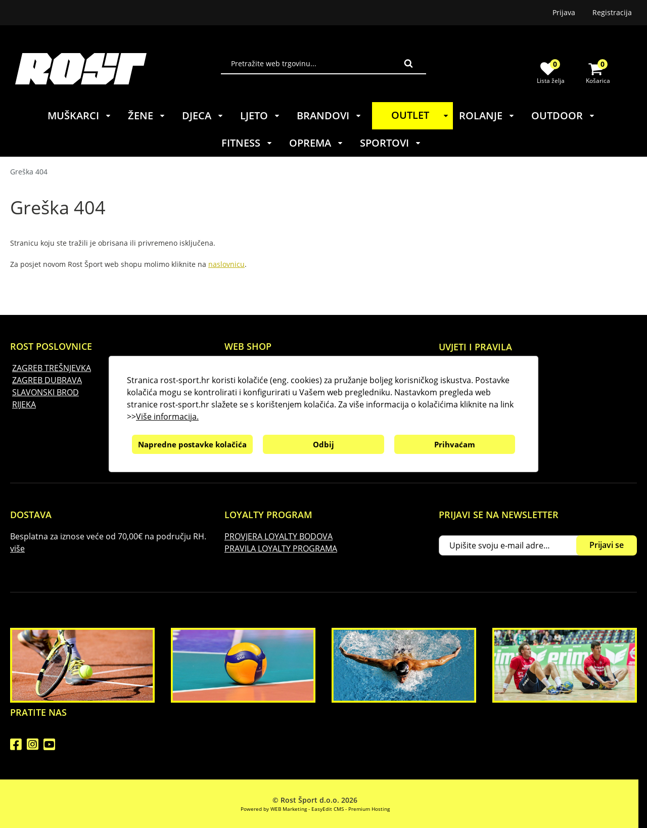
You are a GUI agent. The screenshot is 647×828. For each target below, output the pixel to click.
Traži (408, 63)
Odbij (323, 444)
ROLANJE (487, 115)
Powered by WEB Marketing (274, 808)
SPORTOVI (391, 143)
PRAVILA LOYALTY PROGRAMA (280, 548)
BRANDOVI (329, 115)
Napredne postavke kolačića (192, 444)
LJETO (260, 115)
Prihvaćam (454, 444)
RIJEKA (24, 404)
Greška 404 (29, 171)
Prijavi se (606, 544)
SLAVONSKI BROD (45, 392)
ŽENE (147, 115)
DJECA (203, 115)
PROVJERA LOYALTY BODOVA (278, 536)
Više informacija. (167, 416)
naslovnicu (226, 264)
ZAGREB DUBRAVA (47, 380)
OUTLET (421, 115)
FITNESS (247, 143)
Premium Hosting (369, 808)
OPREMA (316, 143)
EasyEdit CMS (327, 808)
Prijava (563, 12)
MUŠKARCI (80, 115)
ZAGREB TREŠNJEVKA (51, 368)
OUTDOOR (563, 115)
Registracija (612, 12)
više (17, 548)
